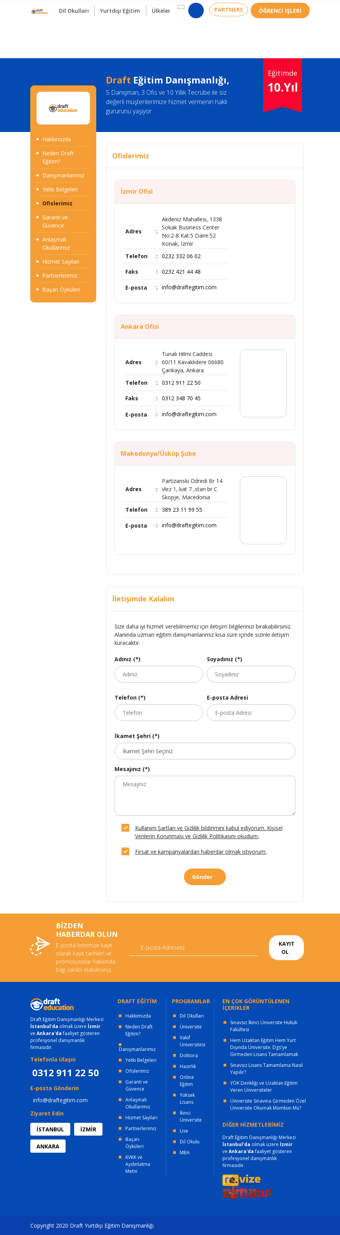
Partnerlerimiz (59, 275)
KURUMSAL (140, 8)
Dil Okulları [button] (65, 35)
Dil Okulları (192, 1016)
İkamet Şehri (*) (137, 736)
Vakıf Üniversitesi (192, 1041)
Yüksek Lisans (187, 1098)
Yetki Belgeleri (60, 189)
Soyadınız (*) (224, 659)
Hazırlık (188, 1066)
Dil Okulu (189, 1141)
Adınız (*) (127, 659)
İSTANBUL (50, 1129)
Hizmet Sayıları (60, 261)
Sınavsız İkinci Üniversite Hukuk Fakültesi (263, 1026)
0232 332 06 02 (181, 256)
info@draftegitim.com (189, 287)
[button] (175, 31)
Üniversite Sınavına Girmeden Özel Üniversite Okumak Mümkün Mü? (268, 1104)
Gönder (202, 877)
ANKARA (47, 1146)
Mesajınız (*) (132, 769)
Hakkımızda (56, 139)
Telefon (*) (130, 697)
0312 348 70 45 (181, 398)
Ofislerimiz (57, 203)
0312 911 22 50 (290, 9)
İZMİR (88, 1129)
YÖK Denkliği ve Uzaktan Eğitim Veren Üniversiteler (264, 1086)
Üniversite (191, 1026)
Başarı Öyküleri (61, 289)
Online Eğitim (187, 1080)
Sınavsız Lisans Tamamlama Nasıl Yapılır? (266, 1068)
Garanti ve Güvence (55, 221)
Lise (184, 1130)
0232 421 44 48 (181, 271)
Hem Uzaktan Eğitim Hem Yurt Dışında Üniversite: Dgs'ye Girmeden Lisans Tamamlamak (264, 1047)
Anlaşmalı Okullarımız (56, 243)
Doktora (189, 1055)
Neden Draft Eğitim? (58, 157)
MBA (185, 1152)
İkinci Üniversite (191, 1116)
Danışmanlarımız (63, 175)
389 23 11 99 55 (182, 509)
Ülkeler (156, 35)
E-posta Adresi (227, 697)
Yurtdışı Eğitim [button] (113, 35)
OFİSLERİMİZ (93, 8)
